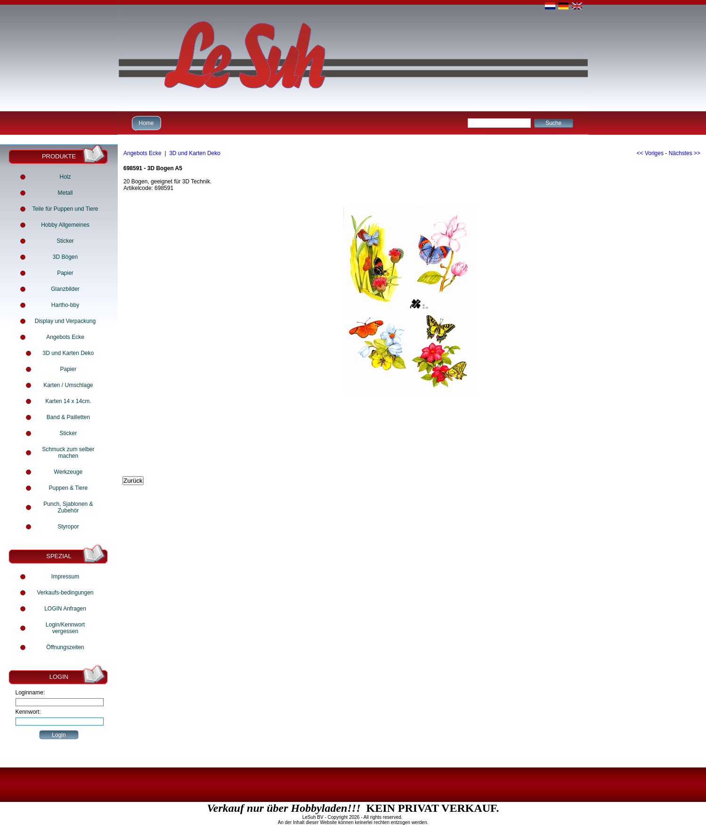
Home (145, 123)
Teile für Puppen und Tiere (65, 209)
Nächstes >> (684, 153)
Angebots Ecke (65, 337)
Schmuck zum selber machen (68, 452)
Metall (65, 193)
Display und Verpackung (65, 321)
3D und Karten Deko (68, 353)
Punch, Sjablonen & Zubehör (68, 507)
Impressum (65, 576)
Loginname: (30, 692)
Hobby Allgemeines (65, 225)
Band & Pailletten (68, 417)
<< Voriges (650, 153)
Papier (65, 273)
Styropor (68, 526)
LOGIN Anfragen (65, 608)
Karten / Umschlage (68, 385)
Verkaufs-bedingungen (65, 592)
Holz (65, 176)
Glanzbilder (65, 289)
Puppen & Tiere (68, 488)
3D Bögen (65, 257)
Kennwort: (28, 712)
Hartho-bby (65, 305)
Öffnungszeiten (65, 647)
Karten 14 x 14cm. (68, 401)
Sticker (65, 241)
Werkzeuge (68, 472)
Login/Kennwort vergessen (65, 628)
